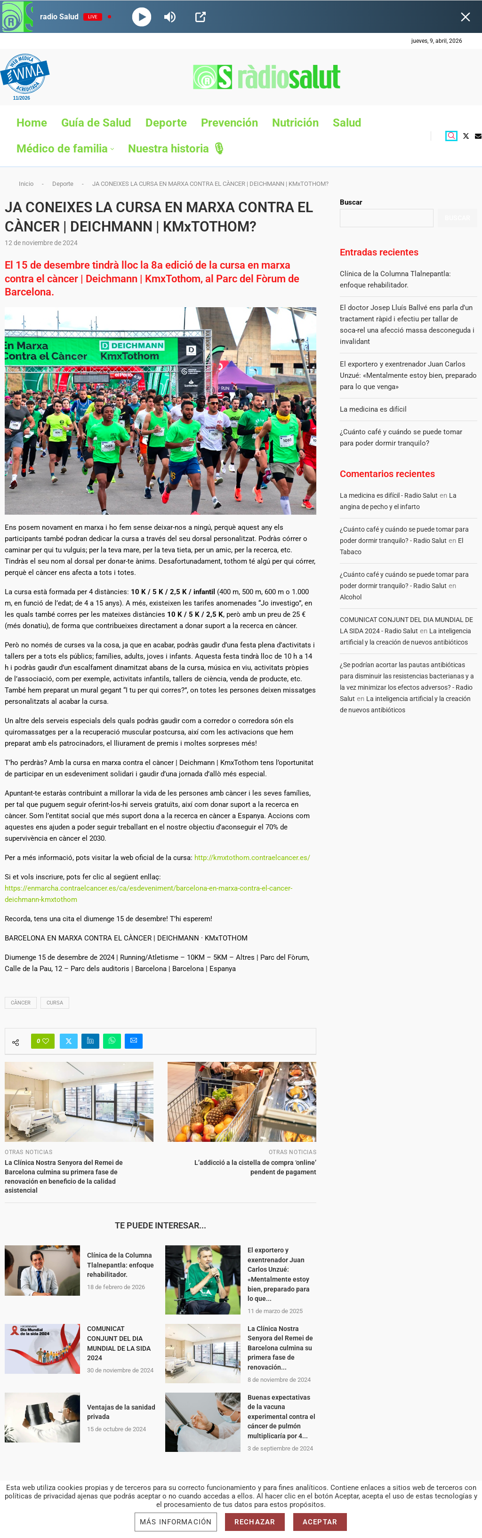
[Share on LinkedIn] (90, 1041)
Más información (176, 1522)
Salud (347, 122)
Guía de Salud (96, 122)
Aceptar (320, 1522)
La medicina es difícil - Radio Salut (389, 495)
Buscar (351, 202)
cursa (55, 1003)
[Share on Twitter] (69, 1041)
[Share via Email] (134, 1041)
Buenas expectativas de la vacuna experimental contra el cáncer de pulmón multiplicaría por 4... (281, 1417)
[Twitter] (466, 136)
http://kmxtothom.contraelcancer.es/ (252, 857)
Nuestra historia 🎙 (177, 148)
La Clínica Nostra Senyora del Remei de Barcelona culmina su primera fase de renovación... (280, 1348)
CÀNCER (21, 1003)
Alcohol (351, 597)
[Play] (142, 17)
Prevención (229, 122)
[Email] (478, 136)
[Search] (451, 136)
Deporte (166, 122)
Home (31, 122)
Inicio (26, 183)
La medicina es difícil (373, 409)
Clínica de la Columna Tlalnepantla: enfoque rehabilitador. (120, 1264)
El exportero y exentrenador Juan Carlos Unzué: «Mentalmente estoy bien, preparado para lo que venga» (408, 375)
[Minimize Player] (465, 17)
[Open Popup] (200, 17)
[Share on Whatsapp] (112, 1041)
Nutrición (295, 122)
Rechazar (254, 1522)
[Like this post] (45, 1041)
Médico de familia (62, 148)
